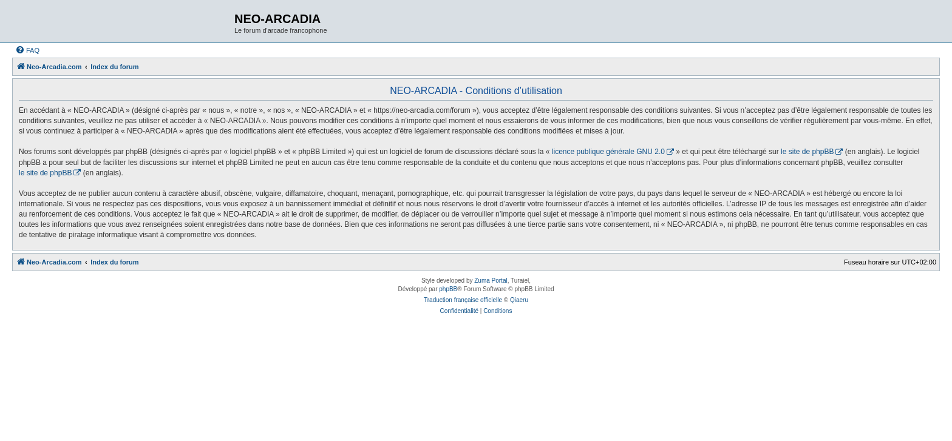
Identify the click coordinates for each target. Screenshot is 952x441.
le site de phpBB (807, 151)
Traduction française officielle (463, 300)
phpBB (448, 289)
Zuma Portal (490, 280)
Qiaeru (519, 300)
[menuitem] (27, 50)
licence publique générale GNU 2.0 (608, 151)
